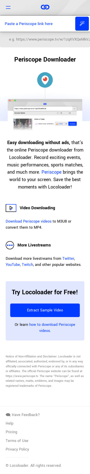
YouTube (13, 264)
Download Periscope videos (28, 221)
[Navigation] (8, 8)
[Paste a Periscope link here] (37, 24)
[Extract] (82, 23)
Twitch (27, 264)
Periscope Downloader (45, 59)
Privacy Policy (17, 449)
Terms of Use (17, 440)
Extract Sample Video (45, 310)
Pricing (11, 432)
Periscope (51, 172)
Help (9, 423)
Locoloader (19, 465)
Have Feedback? (23, 414)
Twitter (68, 258)
